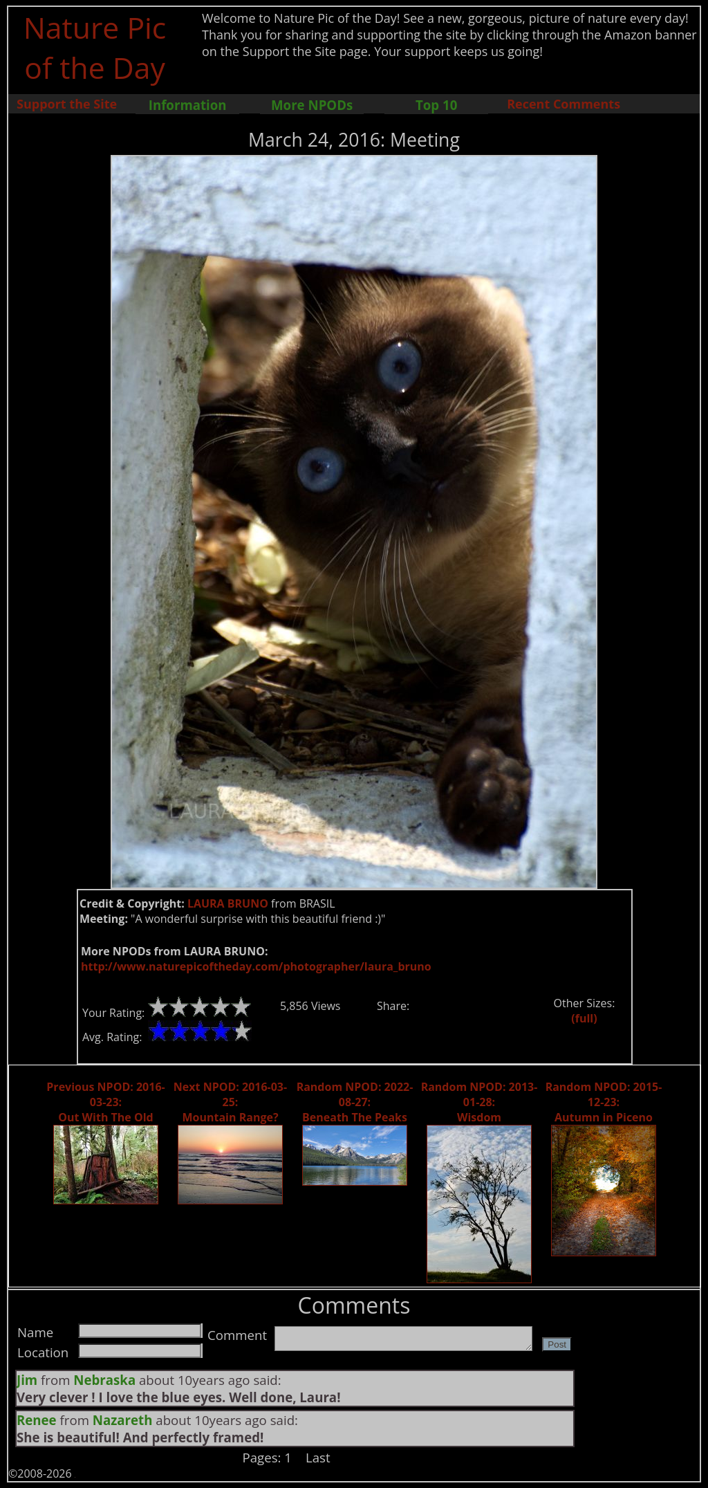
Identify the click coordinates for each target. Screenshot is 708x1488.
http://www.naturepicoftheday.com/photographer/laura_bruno (256, 966)
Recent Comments (563, 103)
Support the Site (67, 103)
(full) (584, 1018)
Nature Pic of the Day (95, 47)
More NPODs (312, 104)
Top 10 (436, 104)
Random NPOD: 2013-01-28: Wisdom (479, 1102)
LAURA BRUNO (227, 903)
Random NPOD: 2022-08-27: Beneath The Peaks (355, 1102)
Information (188, 104)
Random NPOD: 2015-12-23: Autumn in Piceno (604, 1102)
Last (318, 1457)
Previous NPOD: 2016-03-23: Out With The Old (105, 1102)
